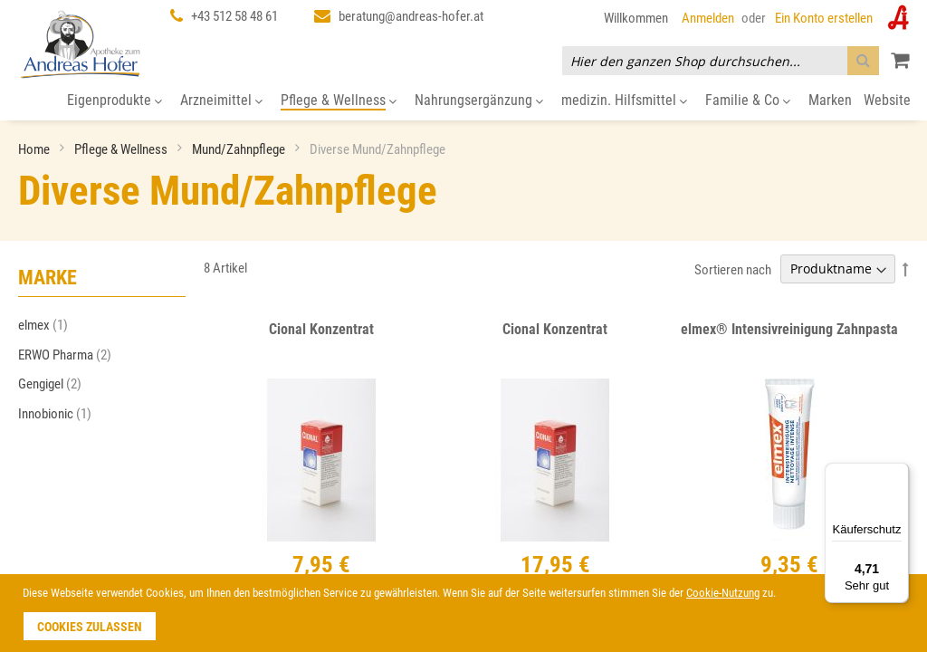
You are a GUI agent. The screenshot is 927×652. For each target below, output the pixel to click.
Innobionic (60, 414)
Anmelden (708, 18)
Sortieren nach (732, 269)
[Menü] (898, 473)
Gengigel (55, 384)
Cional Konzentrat (321, 329)
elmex (48, 325)
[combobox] (720, 60)
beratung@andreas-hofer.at (411, 16)
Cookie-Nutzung (723, 592)
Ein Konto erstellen (824, 18)
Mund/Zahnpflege (240, 149)
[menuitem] (114, 101)
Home (35, 149)
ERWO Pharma (70, 355)
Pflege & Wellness (122, 149)
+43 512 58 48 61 (234, 16)
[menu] (463, 101)
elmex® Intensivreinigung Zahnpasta (789, 329)
